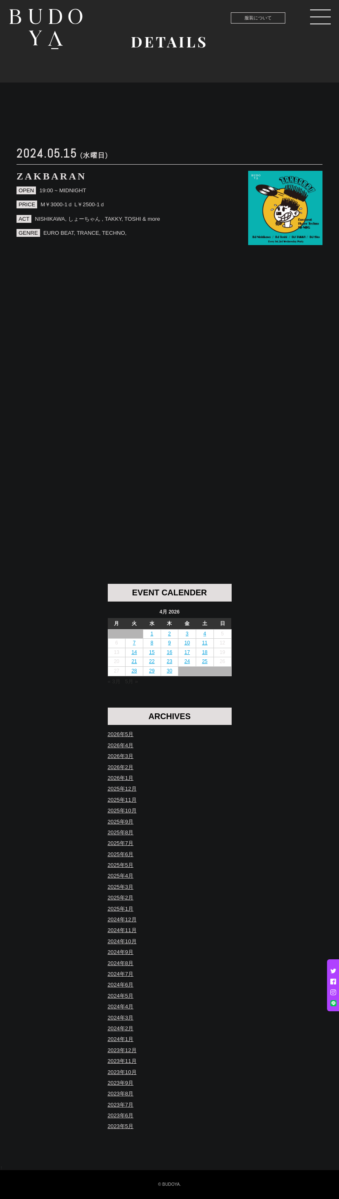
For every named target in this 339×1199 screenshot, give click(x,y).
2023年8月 (121, 1093)
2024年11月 (122, 930)
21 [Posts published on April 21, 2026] (134, 661)
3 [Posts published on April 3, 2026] (187, 634)
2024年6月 (121, 985)
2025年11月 (122, 800)
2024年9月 (121, 952)
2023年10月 (122, 1072)
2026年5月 (121, 734)
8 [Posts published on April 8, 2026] (151, 643)
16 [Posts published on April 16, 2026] (169, 652)
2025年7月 (121, 843)
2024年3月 (121, 1018)
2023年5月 (121, 1126)
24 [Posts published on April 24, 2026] (187, 661)
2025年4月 (121, 876)
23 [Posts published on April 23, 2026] (169, 661)
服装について (258, 17)
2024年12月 (122, 919)
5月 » (131, 681)
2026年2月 (121, 767)
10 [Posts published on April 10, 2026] (187, 643)
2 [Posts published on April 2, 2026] (169, 634)
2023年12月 (122, 1050)
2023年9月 (121, 1083)
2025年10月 (122, 810)
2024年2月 (121, 1028)
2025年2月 (121, 898)
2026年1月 (121, 778)
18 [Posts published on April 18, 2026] (204, 652)
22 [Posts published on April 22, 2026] (151, 661)
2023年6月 (121, 1115)
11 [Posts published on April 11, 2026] (204, 643)
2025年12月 (122, 789)
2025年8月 (121, 832)
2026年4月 (121, 745)
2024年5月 (121, 996)
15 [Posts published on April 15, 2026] (151, 652)
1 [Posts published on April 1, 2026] (151, 634)
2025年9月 (121, 822)
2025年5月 (121, 865)
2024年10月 (122, 941)
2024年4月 (121, 1006)
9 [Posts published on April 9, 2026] (169, 643)
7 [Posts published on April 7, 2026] (134, 643)
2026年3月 (121, 756)
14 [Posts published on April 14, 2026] (134, 652)
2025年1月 (121, 909)
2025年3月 (121, 887)
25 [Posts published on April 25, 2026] (204, 661)
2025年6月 (121, 854)
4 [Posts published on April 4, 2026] (205, 634)
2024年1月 (121, 1039)
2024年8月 (121, 963)
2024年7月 (121, 974)
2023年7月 (121, 1105)
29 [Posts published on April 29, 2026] (151, 671)
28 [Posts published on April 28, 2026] (134, 671)
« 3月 (114, 681)
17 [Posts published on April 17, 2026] (187, 652)
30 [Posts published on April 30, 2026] (169, 671)
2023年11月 (122, 1061)
